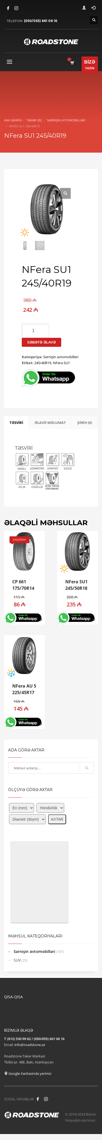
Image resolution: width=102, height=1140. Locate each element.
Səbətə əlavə (41, 342)
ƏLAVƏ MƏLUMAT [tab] (50, 422)
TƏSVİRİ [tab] (16, 422)
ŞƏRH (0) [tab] (84, 422)
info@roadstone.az (29, 1044)
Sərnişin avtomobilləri (60, 356)
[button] (38, 618)
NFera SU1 (61, 362)
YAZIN (90, 66)
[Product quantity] (35, 331)
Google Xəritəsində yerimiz (27, 1073)
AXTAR (57, 819)
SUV (17, 960)
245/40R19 (42, 362)
